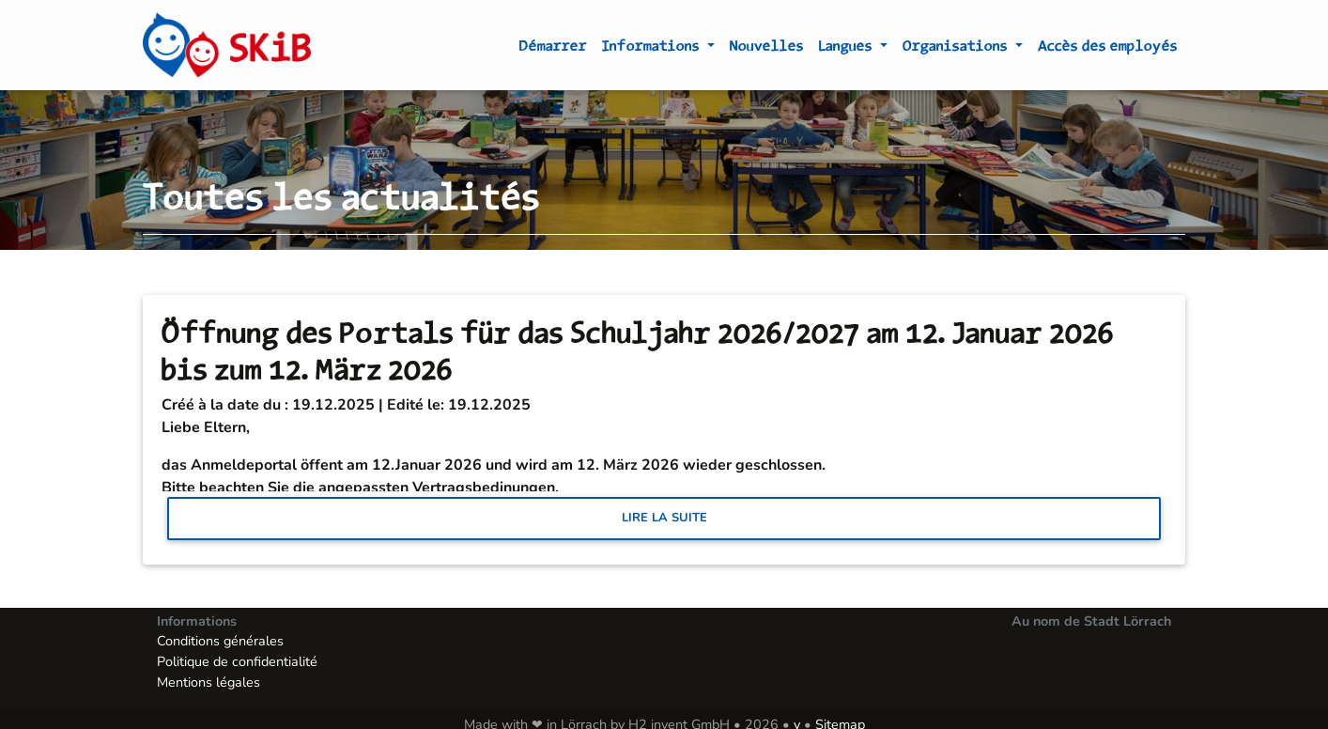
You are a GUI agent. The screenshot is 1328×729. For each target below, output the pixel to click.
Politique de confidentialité (237, 661)
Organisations (957, 48)
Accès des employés (1108, 48)
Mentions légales (208, 682)
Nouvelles (767, 48)
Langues (847, 48)
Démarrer (553, 48)
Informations (652, 48)
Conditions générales (220, 640)
